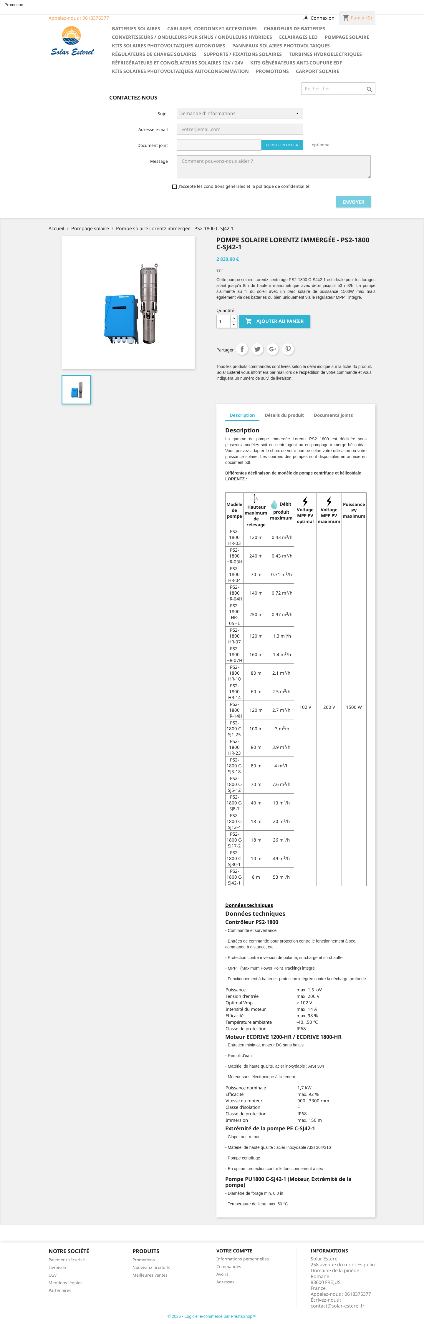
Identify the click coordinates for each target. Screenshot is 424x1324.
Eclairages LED (298, 37)
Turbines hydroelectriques (325, 54)
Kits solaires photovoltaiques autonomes (168, 45)
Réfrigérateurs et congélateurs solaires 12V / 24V (177, 62)
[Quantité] (223, 321)
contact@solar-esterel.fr (338, 1306)
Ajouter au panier (274, 321)
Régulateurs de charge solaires (154, 54)
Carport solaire (317, 71)
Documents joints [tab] (333, 415)
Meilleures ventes (150, 1275)
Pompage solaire (347, 37)
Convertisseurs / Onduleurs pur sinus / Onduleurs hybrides (192, 37)
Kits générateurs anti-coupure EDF (296, 62)
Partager (242, 349)
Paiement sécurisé (67, 1259)
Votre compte (234, 1250)
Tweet (257, 349)
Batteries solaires (136, 28)
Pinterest (288, 349)
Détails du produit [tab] (284, 415)
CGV (53, 1275)
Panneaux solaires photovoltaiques (281, 45)
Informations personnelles (242, 1259)
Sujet (163, 113)
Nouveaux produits (151, 1267)
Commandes (228, 1266)
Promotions (272, 71)
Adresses (225, 1282)
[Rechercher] (338, 88)
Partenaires (60, 1290)
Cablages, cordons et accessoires (212, 28)
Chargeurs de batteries (294, 28)
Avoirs (222, 1274)
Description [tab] (242, 415)
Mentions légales (65, 1282)
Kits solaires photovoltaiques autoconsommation (180, 71)
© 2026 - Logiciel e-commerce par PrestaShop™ (212, 1316)
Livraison (57, 1267)
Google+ (273, 349)
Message (159, 161)
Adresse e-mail (153, 129)
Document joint (153, 145)
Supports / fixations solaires (243, 54)
